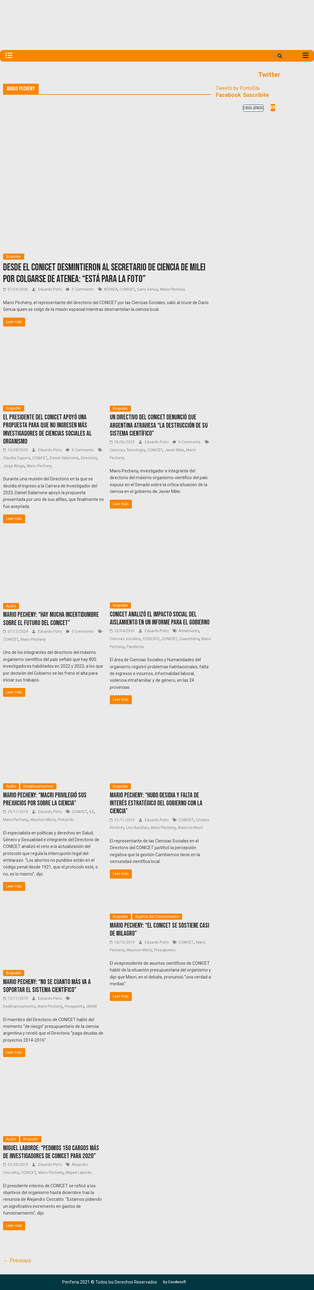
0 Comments (80, 289)
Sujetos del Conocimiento (157, 916)
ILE (91, 812)
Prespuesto (74, 1006)
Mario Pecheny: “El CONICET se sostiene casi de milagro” (159, 930)
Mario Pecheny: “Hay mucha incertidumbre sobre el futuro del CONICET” (51, 619)
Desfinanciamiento (19, 1006)
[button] (174, 1282)
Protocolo (66, 820)
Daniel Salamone (64, 458)
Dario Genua (147, 289)
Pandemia (135, 647)
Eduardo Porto (50, 289)
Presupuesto (164, 950)
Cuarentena (189, 639)
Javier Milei (174, 450)
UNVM (91, 1006)
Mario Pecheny (172, 289)
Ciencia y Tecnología (127, 450)
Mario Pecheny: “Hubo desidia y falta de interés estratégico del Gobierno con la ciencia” (156, 803)
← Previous (17, 1260)
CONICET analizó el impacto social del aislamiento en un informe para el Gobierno (159, 618)
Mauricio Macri (43, 820)
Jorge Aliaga (14, 466)
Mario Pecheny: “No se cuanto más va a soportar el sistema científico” (47, 986)
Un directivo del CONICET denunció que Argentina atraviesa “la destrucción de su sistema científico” (159, 425)
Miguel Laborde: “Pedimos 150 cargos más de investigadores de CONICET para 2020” (51, 1152)
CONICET (127, 289)
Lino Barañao (137, 828)
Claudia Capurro (16, 458)
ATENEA (110, 289)
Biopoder (13, 256)
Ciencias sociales (125, 639)
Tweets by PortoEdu (238, 88)
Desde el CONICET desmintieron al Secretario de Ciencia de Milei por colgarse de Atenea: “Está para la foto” (104, 273)
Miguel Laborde (78, 1172)
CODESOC (151, 639)
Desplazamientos (38, 786)
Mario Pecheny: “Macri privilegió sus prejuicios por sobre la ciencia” (44, 799)
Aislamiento (188, 631)
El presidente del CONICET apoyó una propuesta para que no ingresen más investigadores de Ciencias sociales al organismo (47, 429)
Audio (11, 606)
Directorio (89, 458)
